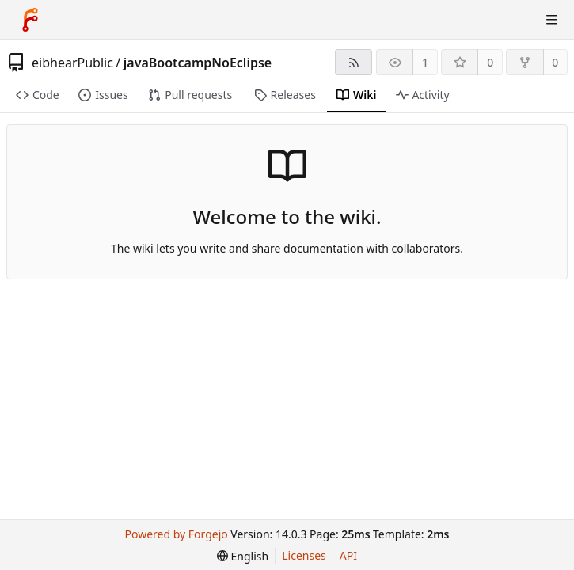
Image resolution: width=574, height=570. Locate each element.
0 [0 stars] (490, 62)
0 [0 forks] (555, 62)
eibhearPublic (72, 62)
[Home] (30, 20)
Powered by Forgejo (176, 534)
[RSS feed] (353, 62)
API (348, 555)
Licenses (304, 555)
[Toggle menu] (552, 20)
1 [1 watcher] (425, 62)
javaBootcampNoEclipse (198, 62)
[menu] (242, 556)
